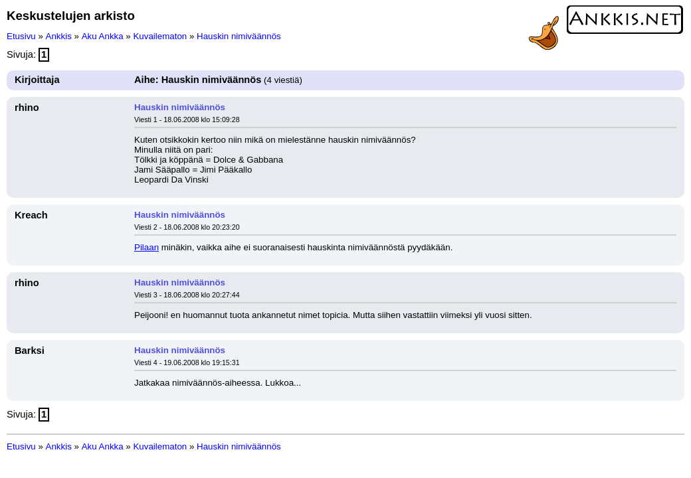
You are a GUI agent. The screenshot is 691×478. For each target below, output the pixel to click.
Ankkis (59, 36)
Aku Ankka (103, 36)
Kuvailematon (160, 36)
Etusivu (21, 36)
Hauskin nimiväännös (239, 36)
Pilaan (146, 247)
